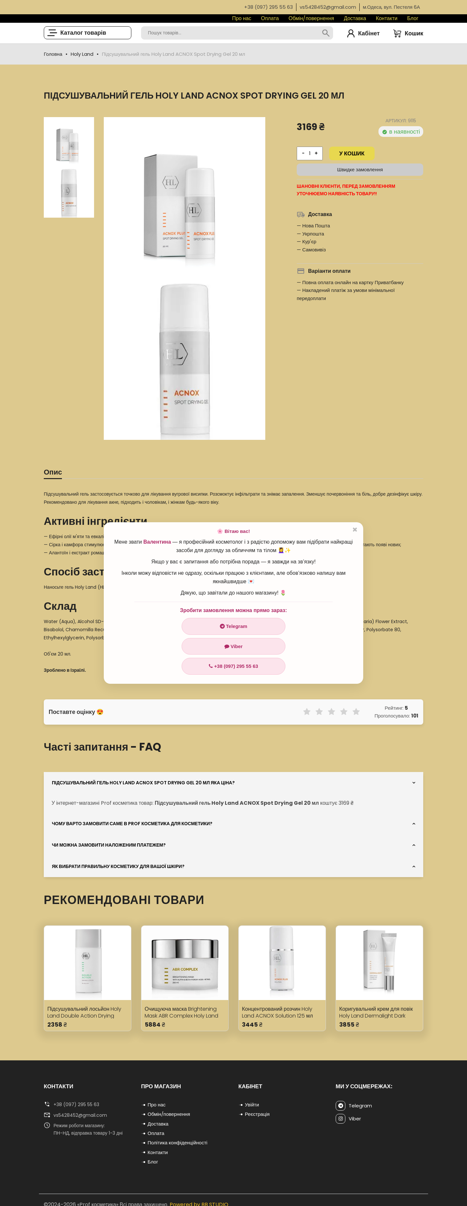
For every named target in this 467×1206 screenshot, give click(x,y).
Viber (233, 646)
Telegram (233, 626)
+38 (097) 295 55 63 (233, 666)
